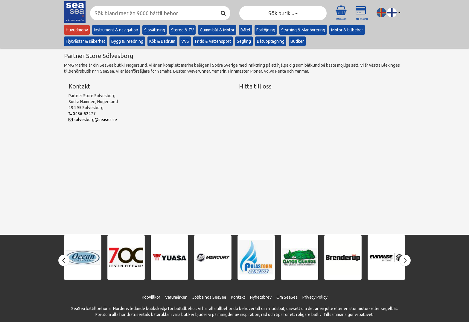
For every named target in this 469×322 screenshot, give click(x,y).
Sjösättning (154, 30)
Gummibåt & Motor (217, 30)
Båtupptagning (270, 41)
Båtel (245, 30)
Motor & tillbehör (347, 30)
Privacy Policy (315, 297)
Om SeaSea (287, 297)
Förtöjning (265, 30)
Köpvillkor (151, 297)
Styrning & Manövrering (303, 30)
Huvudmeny (77, 30)
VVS (185, 41)
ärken (182, 297)
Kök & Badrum (162, 41)
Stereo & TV (182, 30)
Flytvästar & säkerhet (85, 41)
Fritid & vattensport (213, 41)
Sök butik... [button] (283, 13)
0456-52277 (82, 113)
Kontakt (238, 297)
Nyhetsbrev (261, 297)
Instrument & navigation (116, 30)
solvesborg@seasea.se (92, 119)
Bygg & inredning (127, 41)
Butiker (297, 41)
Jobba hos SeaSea (209, 297)
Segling (244, 41)
